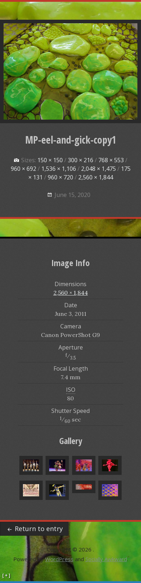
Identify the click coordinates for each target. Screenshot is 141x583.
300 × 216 (80, 160)
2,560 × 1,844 (95, 177)
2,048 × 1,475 (98, 169)
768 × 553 (111, 160)
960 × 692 (23, 169)
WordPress (59, 559)
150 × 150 (50, 160)
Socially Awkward (106, 559)
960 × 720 (60, 177)
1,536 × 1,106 (58, 169)
